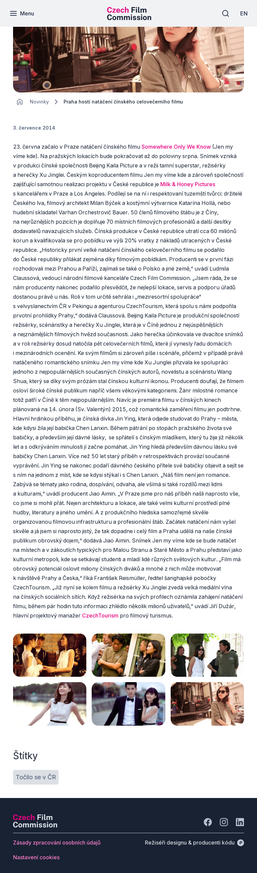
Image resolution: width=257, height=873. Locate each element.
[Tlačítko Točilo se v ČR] (36, 773)
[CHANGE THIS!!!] (19, 101)
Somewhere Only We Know (177, 146)
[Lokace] (39, 101)
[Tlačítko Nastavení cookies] (36, 853)
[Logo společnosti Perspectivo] (35, 821)
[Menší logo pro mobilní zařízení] (129, 18)
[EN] (243, 13)
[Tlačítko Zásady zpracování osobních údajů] (57, 838)
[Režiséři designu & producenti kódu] (194, 838)
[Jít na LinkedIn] (240, 818)
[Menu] (22, 13)
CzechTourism (100, 615)
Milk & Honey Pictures (187, 184)
